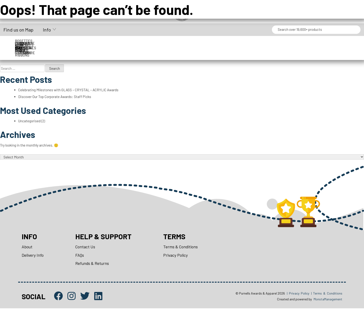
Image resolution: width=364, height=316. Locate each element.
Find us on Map (18, 29)
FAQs (80, 261)
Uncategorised (30, 124)
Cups (76, 43)
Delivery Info (33, 261)
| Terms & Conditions (326, 300)
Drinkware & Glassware (160, 43)
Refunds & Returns (93, 270)
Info (47, 29)
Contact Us (86, 252)
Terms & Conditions (182, 252)
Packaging (288, 43)
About (27, 252)
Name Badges (245, 43)
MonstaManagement (328, 307)
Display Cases (118, 43)
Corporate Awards (33, 43)
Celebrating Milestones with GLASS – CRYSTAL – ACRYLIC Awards (70, 91)
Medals (203, 43)
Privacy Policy (177, 261)
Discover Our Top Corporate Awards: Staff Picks (56, 98)
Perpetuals (330, 43)
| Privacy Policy (298, 300)
